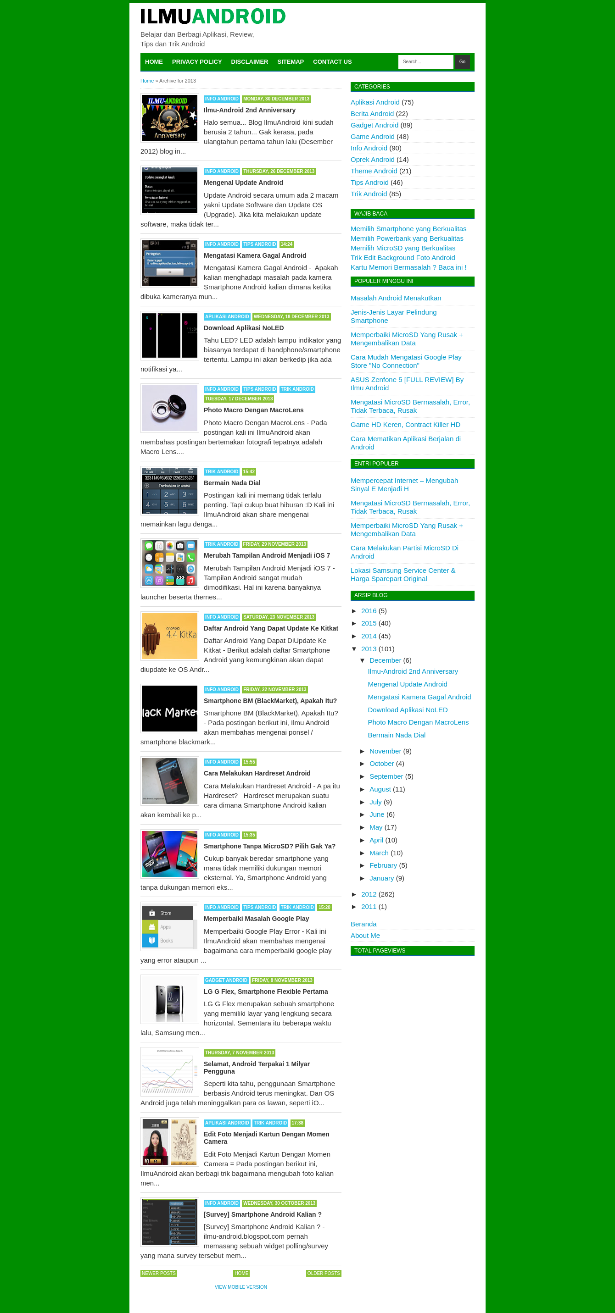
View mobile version (241, 1287)
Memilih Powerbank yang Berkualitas (407, 238)
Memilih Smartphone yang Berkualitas (409, 229)
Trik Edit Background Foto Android (403, 257)
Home (154, 61)
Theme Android (374, 171)
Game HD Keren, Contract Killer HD (405, 424)
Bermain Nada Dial (232, 483)
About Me (365, 935)
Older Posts (324, 1273)
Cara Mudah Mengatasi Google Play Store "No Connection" (406, 361)
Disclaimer (249, 61)
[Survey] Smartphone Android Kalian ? (263, 1214)
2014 (368, 636)
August (380, 789)
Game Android (373, 136)
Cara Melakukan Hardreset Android (257, 773)
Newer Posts (159, 1273)
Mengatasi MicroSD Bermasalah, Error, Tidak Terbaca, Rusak (410, 406)
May (375, 827)
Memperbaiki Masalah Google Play (256, 918)
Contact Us (332, 61)
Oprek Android (373, 159)
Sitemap (291, 61)
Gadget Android (226, 980)
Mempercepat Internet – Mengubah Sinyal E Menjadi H (404, 484)
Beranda (364, 924)
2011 (368, 906)
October (381, 763)
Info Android (222, 98)
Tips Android (259, 244)
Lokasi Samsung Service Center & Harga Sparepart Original (403, 574)
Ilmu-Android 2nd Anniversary (250, 110)
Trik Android (297, 389)
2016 (368, 611)
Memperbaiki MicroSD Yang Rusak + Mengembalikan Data (407, 339)
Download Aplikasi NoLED (244, 328)
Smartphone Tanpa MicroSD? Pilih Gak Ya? (269, 846)
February (383, 865)
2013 (368, 649)
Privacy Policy (197, 61)
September (386, 776)
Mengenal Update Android (243, 182)
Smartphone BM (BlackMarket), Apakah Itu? (270, 700)
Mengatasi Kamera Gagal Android (255, 255)
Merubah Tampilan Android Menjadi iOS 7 (267, 555)
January (381, 878)
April (376, 840)
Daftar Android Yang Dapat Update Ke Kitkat (271, 628)
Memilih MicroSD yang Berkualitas (403, 248)
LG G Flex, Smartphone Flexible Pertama (266, 991)
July (375, 802)
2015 (368, 623)
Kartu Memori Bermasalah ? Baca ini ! (409, 267)
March (379, 853)
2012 (368, 894)
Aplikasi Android (227, 316)
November (385, 751)
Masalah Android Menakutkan (396, 298)
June (377, 814)
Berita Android (372, 113)
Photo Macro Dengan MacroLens (254, 410)
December (385, 660)
